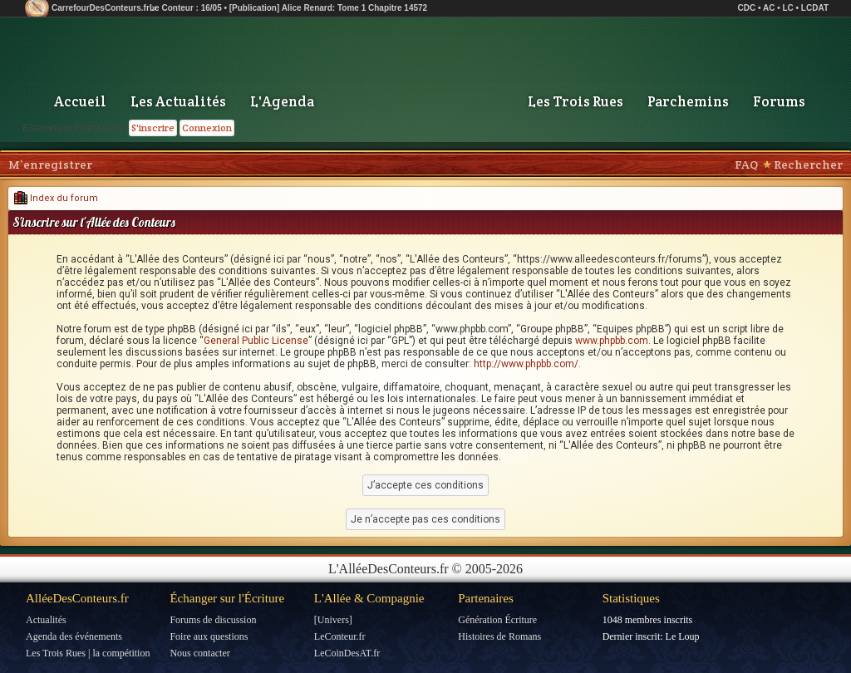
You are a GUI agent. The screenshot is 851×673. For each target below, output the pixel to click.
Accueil (80, 101)
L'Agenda (282, 101)
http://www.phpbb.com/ (526, 364)
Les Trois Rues (575, 101)
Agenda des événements (74, 636)
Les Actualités (178, 101)
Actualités (46, 620)
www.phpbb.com (611, 340)
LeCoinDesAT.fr (347, 653)
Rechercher (808, 164)
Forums (779, 101)
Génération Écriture (497, 620)
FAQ (746, 164)
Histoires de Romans (499, 636)
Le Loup (683, 636)
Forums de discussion (213, 620)
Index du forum (56, 198)
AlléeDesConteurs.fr (77, 598)
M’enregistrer (50, 164)
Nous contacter (199, 653)
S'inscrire (153, 127)
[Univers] (333, 620)
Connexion (207, 127)
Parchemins (688, 101)
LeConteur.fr (340, 636)
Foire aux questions (209, 636)
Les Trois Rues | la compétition (88, 653)
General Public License (256, 340)
